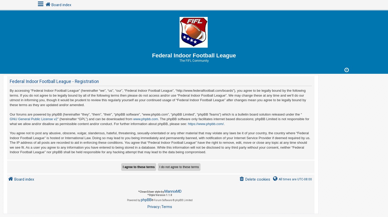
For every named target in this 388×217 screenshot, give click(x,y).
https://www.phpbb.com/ (206, 124)
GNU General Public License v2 (33, 119)
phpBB (146, 200)
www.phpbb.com (145, 119)
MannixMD (173, 191)
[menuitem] (254, 179)
